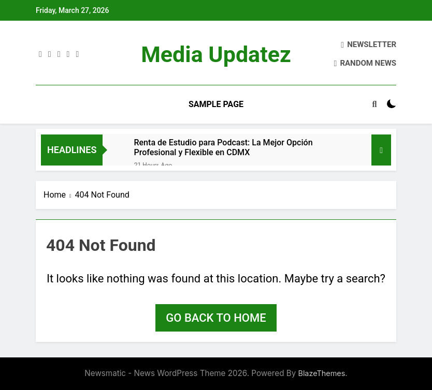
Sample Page (216, 104)
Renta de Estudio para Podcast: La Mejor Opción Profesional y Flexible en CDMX (223, 147)
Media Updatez (216, 54)
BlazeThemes (321, 373)
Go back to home (216, 317)
